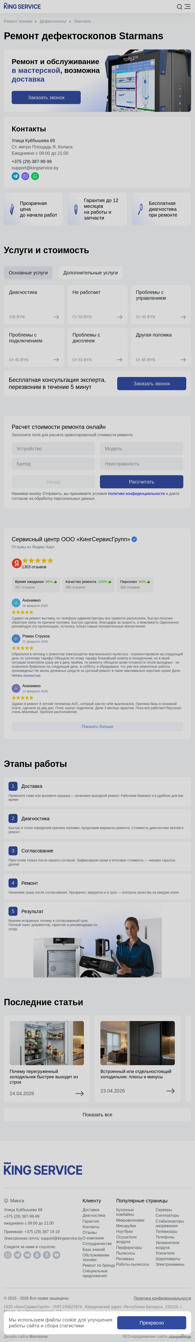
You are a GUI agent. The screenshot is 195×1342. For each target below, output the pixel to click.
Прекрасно (152, 1322)
